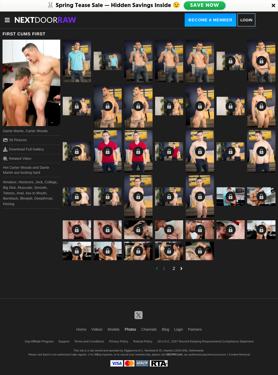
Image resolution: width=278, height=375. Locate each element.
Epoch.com (50, 354)
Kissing (8, 204)
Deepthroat (43, 198)
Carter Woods (37, 131)
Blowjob (26, 198)
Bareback (10, 198)
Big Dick (9, 187)
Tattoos (9, 193)
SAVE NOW (204, 5)
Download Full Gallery (23, 149)
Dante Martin (13, 131)
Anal (20, 193)
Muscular (25, 187)
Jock (39, 182)
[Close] (273, 6)
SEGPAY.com (174, 354)
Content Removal (239, 354)
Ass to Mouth (36, 193)
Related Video (17, 158)
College (51, 182)
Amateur (10, 182)
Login (246, 20)
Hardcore (26, 182)
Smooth (40, 187)
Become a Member (210, 20)
